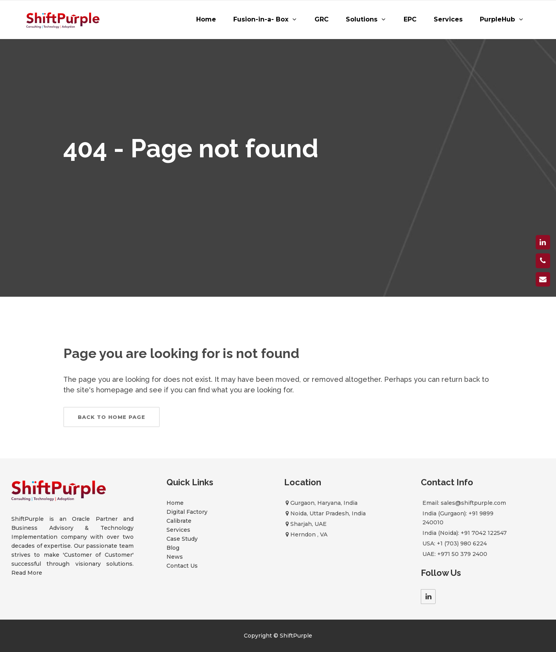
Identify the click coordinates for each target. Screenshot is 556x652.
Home (175, 502)
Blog (172, 547)
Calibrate (178, 520)
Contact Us (182, 565)
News (174, 556)
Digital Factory (186, 511)
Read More (26, 572)
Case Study (182, 538)
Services (178, 529)
